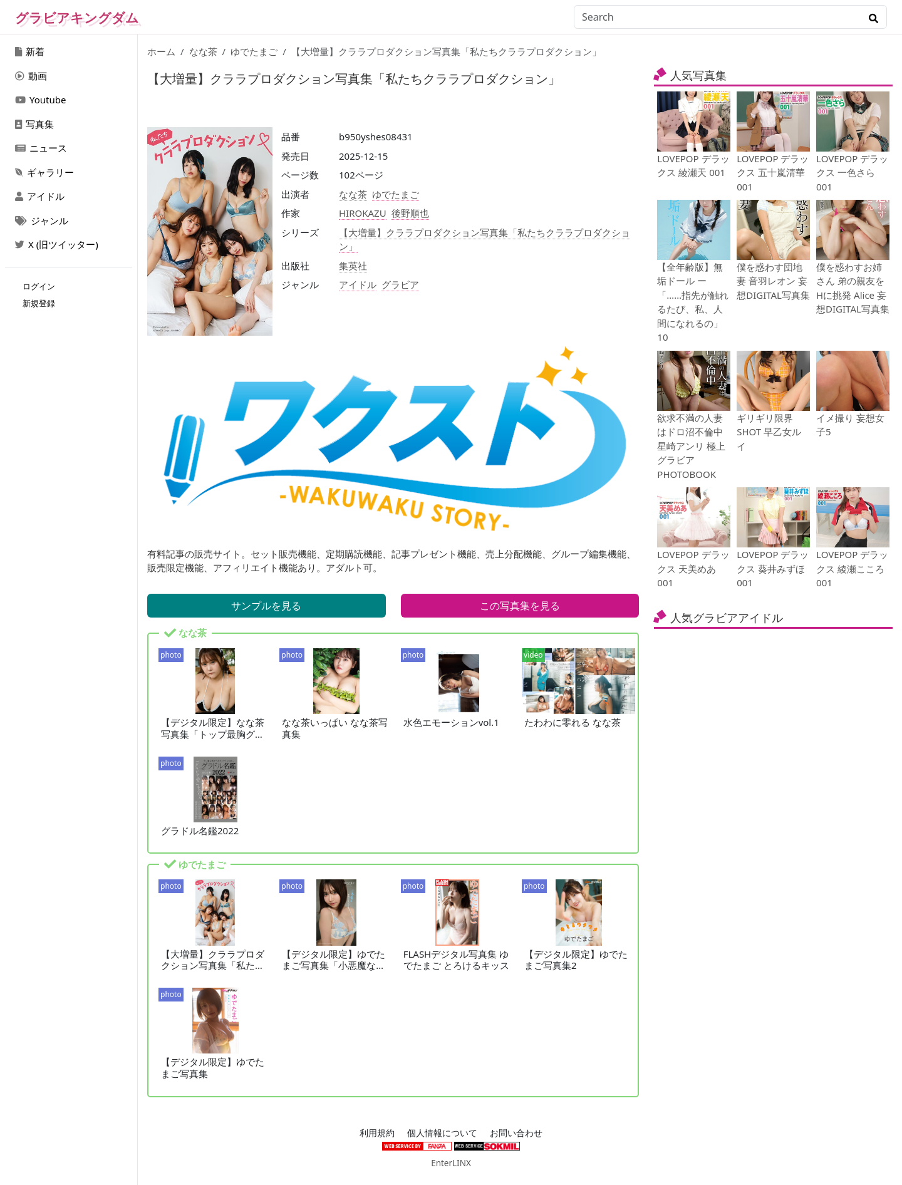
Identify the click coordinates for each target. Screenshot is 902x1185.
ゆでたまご (254, 51)
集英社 (353, 265)
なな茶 (203, 51)
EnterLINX (451, 1163)
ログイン (39, 286)
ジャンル (41, 220)
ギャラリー (44, 172)
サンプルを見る (266, 606)
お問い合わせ (516, 1133)
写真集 (34, 124)
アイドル (40, 196)
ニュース (41, 148)
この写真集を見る (520, 606)
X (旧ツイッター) (56, 244)
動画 (31, 76)
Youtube (40, 99)
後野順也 (410, 213)
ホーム (161, 51)
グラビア (400, 284)
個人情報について (442, 1133)
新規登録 (39, 303)
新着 (29, 51)
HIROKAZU (362, 213)
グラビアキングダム (77, 17)
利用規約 (377, 1133)
